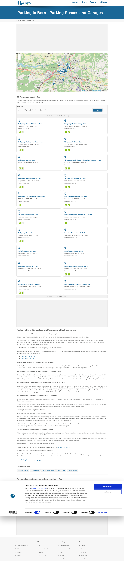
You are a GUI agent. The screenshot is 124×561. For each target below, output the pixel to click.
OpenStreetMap (96, 90)
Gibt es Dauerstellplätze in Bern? (27, 493)
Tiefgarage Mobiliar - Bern (73, 142)
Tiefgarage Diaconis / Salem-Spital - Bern (32, 196)
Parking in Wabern (23, 470)
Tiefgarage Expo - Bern (26, 233)
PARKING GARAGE (54, 120)
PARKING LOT (101, 193)
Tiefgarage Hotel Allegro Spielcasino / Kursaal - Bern (82, 160)
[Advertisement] (62, 37)
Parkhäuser (35, 110)
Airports (75, 2)
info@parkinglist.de (64, 447)
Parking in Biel (61, 470)
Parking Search (26, 20)
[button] (61, 72)
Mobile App (103, 2)
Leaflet (83, 90)
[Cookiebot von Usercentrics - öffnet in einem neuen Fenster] (12, 557)
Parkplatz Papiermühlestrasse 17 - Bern (78, 214)
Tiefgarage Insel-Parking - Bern (75, 178)
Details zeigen (103, 557)
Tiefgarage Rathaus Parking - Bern (30, 178)
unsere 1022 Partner (38, 533)
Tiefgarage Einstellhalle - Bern (28, 266)
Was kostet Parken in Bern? (25, 488)
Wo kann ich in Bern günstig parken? (28, 484)
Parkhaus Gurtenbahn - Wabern (29, 284)
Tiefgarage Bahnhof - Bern (28, 356)
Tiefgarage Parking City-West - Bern (30, 142)
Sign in (84, 2)
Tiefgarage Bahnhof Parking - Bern (30, 124)
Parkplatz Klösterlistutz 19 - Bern (75, 196)
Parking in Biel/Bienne (48, 470)
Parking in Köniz (35, 470)
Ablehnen (108, 537)
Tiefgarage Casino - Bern (26, 160)
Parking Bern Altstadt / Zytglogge (31, 460)
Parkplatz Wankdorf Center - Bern (76, 266)
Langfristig (24, 110)
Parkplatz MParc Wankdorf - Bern (75, 233)
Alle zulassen (107, 531)
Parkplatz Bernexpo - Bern (27, 251)
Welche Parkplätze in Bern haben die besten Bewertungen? (35, 502)
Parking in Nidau (72, 470)
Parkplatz (46, 110)
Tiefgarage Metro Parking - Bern (75, 124)
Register (93, 2)
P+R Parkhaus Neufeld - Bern (28, 214)
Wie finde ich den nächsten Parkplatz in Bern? (31, 497)
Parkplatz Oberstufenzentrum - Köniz (77, 284)
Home (17, 20)
